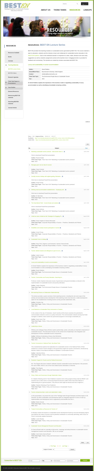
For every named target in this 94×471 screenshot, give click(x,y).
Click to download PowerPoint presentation (43, 155)
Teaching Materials (12, 65)
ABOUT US (45, 10)
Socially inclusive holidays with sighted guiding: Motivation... (46, 176)
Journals (10, 61)
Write (82, 442)
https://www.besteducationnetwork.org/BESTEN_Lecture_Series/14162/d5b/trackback (54, 138)
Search (72, 449)
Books (10, 56)
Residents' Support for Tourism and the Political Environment (46, 360)
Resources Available (13, 52)
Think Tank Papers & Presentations (12, 82)
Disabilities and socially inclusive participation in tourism (45, 227)
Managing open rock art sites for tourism (41, 165)
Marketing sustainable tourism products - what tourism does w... (47, 151)
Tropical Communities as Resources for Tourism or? (44, 409)
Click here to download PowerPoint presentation (44, 180)
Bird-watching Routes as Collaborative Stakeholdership (45, 292)
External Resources (13, 91)
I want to (87, 121)
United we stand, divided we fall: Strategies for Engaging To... (46, 216)
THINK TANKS (60, 10)
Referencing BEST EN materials (14, 96)
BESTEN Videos (12, 73)
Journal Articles (12, 107)
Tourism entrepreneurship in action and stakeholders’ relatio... (46, 392)
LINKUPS (87, 10)
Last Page (64, 446)
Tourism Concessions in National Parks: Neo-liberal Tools (45, 343)
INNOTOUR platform (33, 55)
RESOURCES (75, 10)
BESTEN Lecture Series (14, 69)
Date (86, 148)
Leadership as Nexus (36, 326)
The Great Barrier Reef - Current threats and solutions (45, 203)
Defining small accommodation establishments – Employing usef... (48, 189)
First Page (53, 446)
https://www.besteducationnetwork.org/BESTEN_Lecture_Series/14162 (52, 140)
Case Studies (10, 87)
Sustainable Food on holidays (38, 239)
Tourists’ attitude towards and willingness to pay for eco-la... (46, 250)
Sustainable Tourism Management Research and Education (46, 426)
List (87, 144)
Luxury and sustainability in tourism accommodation (43, 64)
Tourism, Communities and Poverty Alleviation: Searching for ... (47, 277)
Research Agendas (13, 77)
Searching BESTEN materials (13, 102)
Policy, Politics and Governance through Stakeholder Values (46, 375)
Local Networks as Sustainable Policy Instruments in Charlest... (47, 309)
